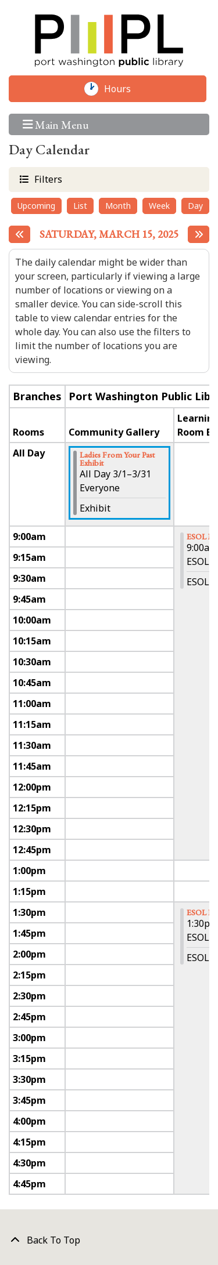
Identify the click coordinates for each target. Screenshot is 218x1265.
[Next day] (198, 234)
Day (195, 205)
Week (159, 205)
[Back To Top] (109, 1240)
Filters (46, 179)
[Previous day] (19, 234)
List (80, 205)
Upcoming (36, 205)
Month (118, 205)
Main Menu (56, 124)
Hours (123, 89)
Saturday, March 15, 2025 (109, 234)
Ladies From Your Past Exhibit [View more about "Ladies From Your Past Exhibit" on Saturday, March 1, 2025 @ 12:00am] (117, 459)
